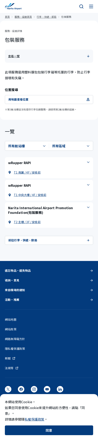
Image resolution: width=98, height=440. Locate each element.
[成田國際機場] (13, 6)
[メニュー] (91, 6)
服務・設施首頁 (23, 16)
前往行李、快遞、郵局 (49, 240)
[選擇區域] (71, 146)
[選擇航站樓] (27, 146)
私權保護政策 (34, 419)
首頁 (7, 16)
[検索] (81, 6)
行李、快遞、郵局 (46, 16)
